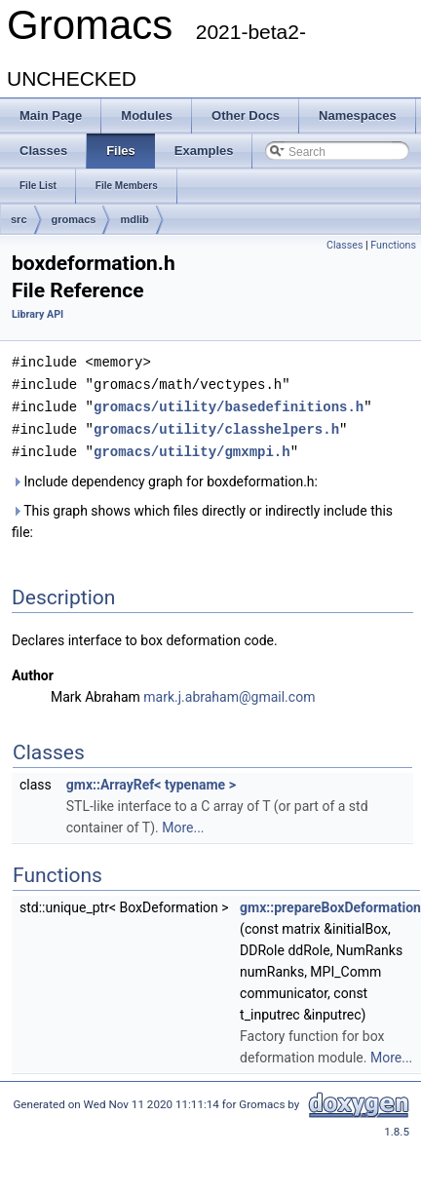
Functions (393, 245)
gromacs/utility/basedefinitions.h (229, 404)
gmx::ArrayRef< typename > (151, 780)
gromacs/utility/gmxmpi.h (192, 447)
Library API (37, 314)
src (19, 219)
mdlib (134, 219)
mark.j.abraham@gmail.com (229, 692)
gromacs (74, 219)
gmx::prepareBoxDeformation (330, 902)
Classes (344, 245)
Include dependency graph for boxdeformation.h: (165, 476)
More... (183, 822)
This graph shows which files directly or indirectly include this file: (202, 516)
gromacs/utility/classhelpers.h (216, 425)
